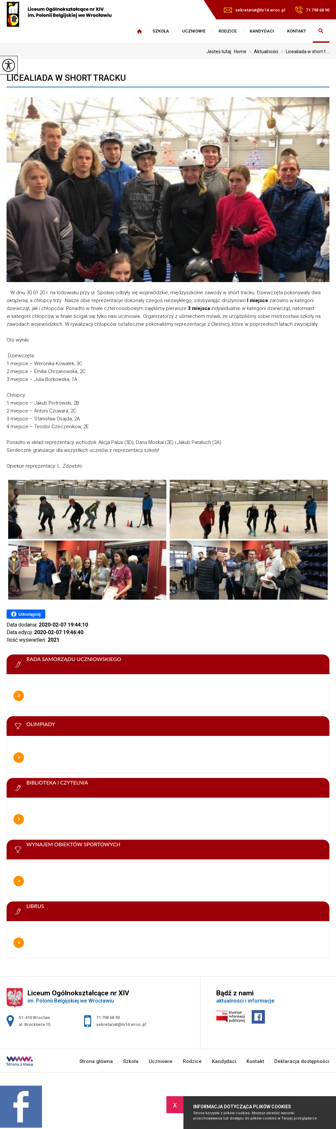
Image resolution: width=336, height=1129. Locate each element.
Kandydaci (262, 31)
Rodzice (228, 31)
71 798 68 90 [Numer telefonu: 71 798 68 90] (108, 1017)
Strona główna (139, 31)
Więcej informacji (18, 696)
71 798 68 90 (312, 10)
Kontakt (296, 31)
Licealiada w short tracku (66, 78)
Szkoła (161, 31)
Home (240, 51)
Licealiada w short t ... (303, 51)
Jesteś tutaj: (220, 51)
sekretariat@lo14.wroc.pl (254, 10)
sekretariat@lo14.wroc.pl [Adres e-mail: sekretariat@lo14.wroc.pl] (121, 1024)
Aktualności (262, 51)
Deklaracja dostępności (301, 1061)
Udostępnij (25, 614)
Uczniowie (193, 31)
